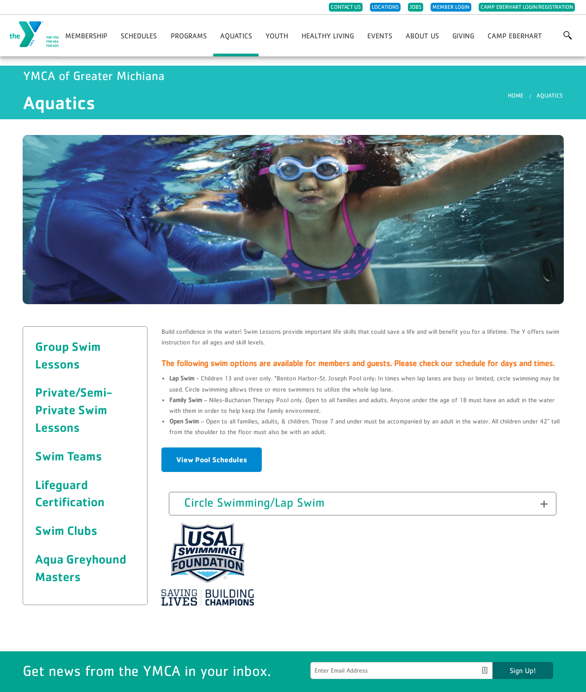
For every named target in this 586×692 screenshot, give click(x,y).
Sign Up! (523, 670)
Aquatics (236, 35)
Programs (189, 35)
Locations (385, 7)
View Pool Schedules (211, 459)
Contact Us (346, 7)
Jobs (415, 7)
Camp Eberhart (514, 35)
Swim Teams (68, 455)
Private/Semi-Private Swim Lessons (73, 410)
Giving (463, 35)
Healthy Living (328, 35)
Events (379, 35)
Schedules (139, 35)
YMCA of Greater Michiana (53, 35)
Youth (276, 35)
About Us (422, 35)
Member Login (450, 7)
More (568, 35)
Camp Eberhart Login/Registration (527, 7)
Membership (86, 35)
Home (516, 95)
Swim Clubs (66, 530)
